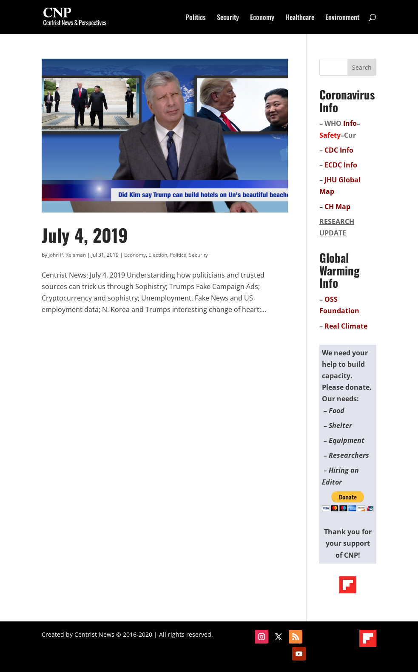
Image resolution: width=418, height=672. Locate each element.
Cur (350, 135)
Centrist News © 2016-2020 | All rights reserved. (143, 634)
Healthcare (299, 18)
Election (157, 254)
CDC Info (338, 150)
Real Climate (345, 326)
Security (228, 18)
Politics (195, 18)
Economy (262, 18)
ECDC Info (340, 165)
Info (350, 123)
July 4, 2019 (85, 234)
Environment (342, 18)
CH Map (337, 206)
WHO (332, 123)
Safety (330, 135)
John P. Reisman (67, 254)
